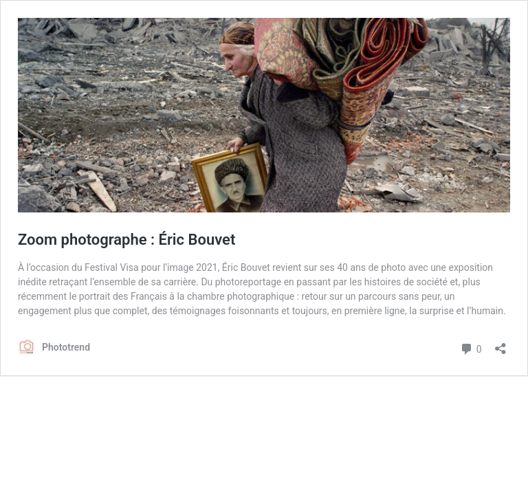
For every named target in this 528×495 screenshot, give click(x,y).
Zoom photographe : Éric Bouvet (126, 239)
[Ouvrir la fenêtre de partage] (500, 344)
